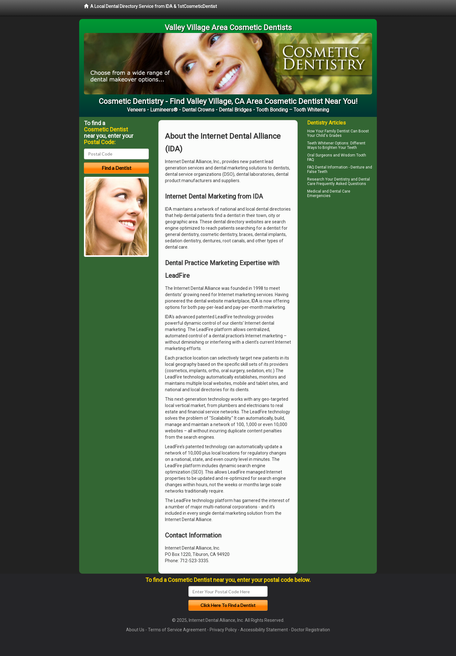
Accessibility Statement (264, 629)
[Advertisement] (339, 255)
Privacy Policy (223, 629)
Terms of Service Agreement (177, 629)
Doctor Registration (310, 629)
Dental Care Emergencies (328, 193)
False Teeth (317, 171)
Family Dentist (337, 131)
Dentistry (342, 179)
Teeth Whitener (320, 143)
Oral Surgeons (319, 155)
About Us (135, 629)
